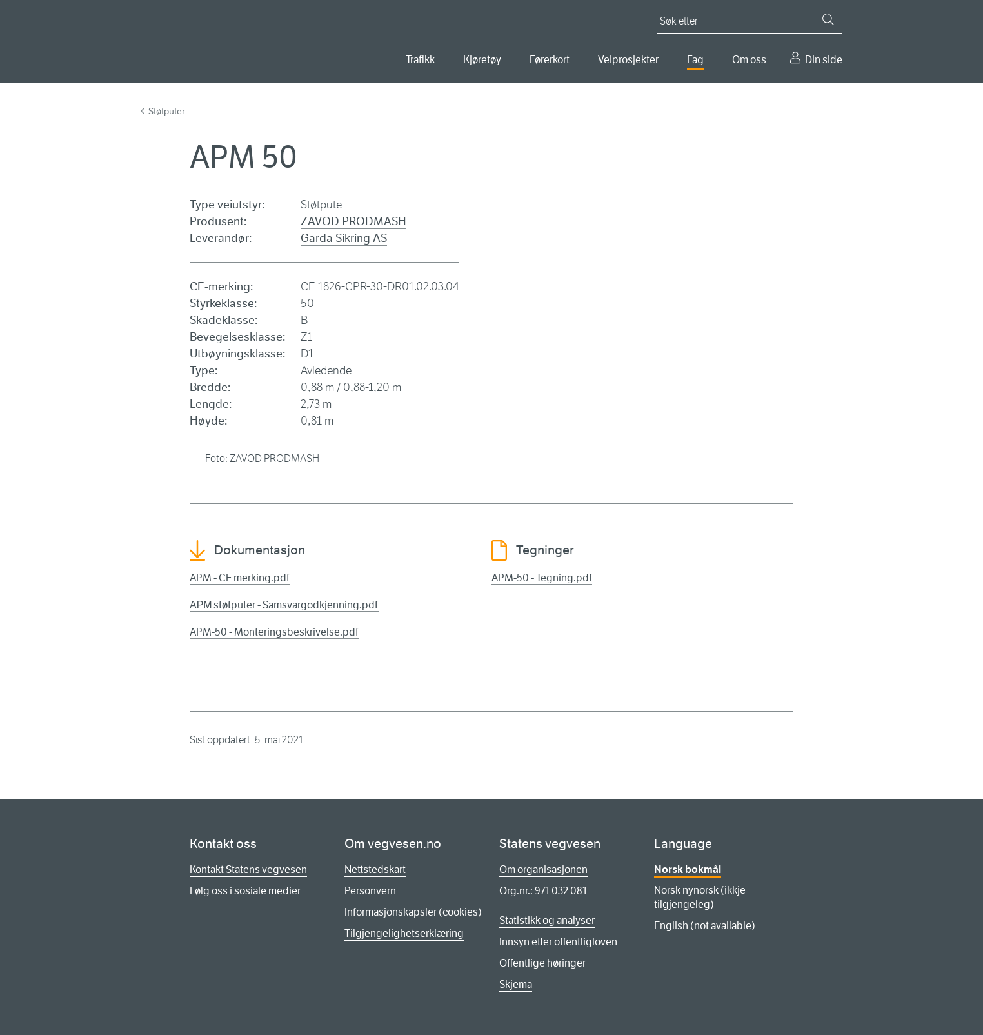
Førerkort (550, 60)
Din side (823, 60)
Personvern (370, 891)
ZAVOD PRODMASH (353, 221)
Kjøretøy (482, 60)
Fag (695, 60)
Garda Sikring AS (344, 238)
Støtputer (166, 111)
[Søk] (828, 19)
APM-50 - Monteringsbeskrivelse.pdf (274, 632)
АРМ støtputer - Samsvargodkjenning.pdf (284, 605)
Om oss (749, 60)
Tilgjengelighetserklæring (404, 933)
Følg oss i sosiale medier (245, 891)
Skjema (515, 984)
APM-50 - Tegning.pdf (542, 578)
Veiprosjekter (628, 60)
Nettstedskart (375, 869)
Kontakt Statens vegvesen (248, 869)
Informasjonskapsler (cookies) (413, 912)
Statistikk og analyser (547, 920)
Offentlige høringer (542, 963)
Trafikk (420, 60)
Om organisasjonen (543, 869)
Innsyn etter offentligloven (558, 942)
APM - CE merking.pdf (240, 578)
